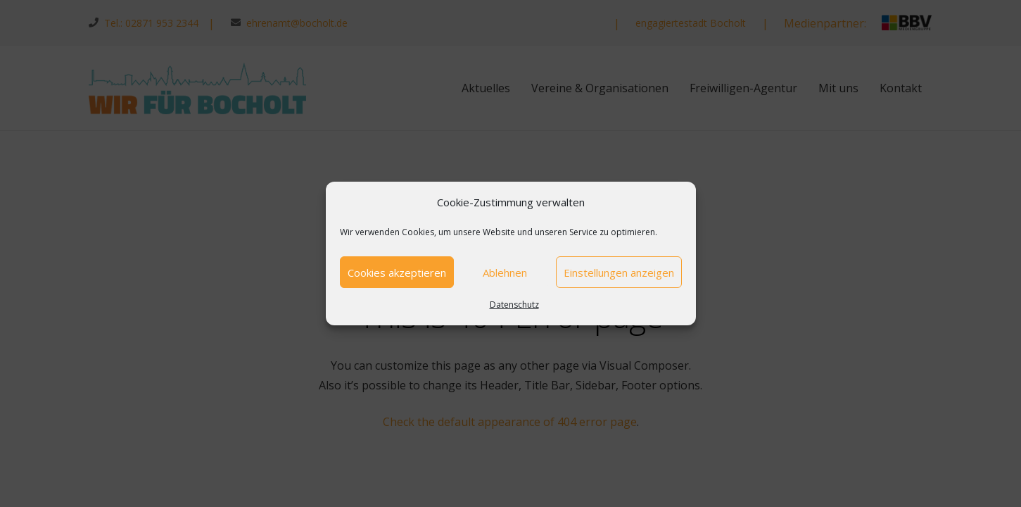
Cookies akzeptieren (397, 272)
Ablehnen (505, 272)
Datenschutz (514, 305)
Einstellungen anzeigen (619, 272)
